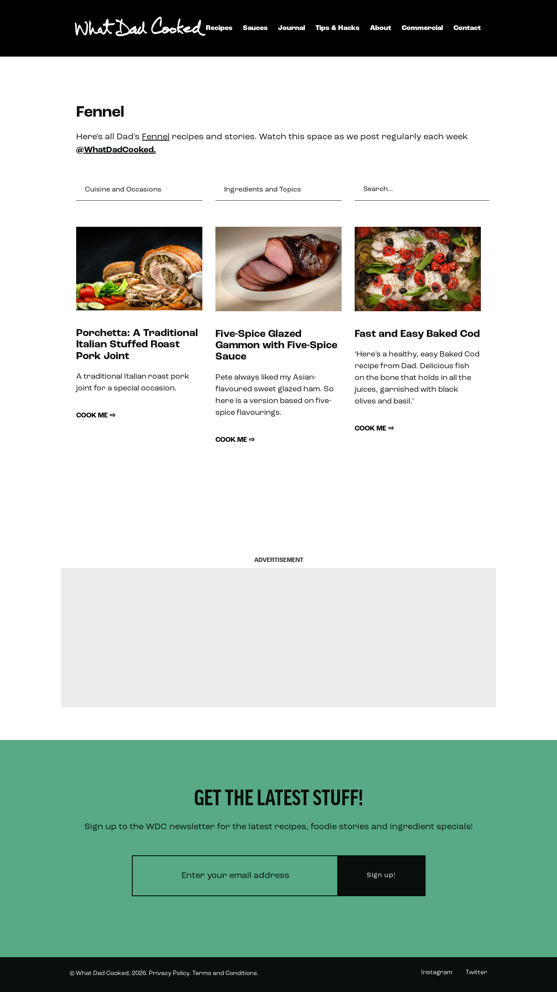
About (380, 28)
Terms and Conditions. (225, 973)
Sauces (255, 28)
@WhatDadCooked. (116, 150)
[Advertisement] (278, 638)
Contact (467, 28)
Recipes (219, 28)
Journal (291, 28)
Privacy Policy (169, 973)
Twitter (476, 972)
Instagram (437, 972)
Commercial (422, 28)
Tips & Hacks (337, 28)
